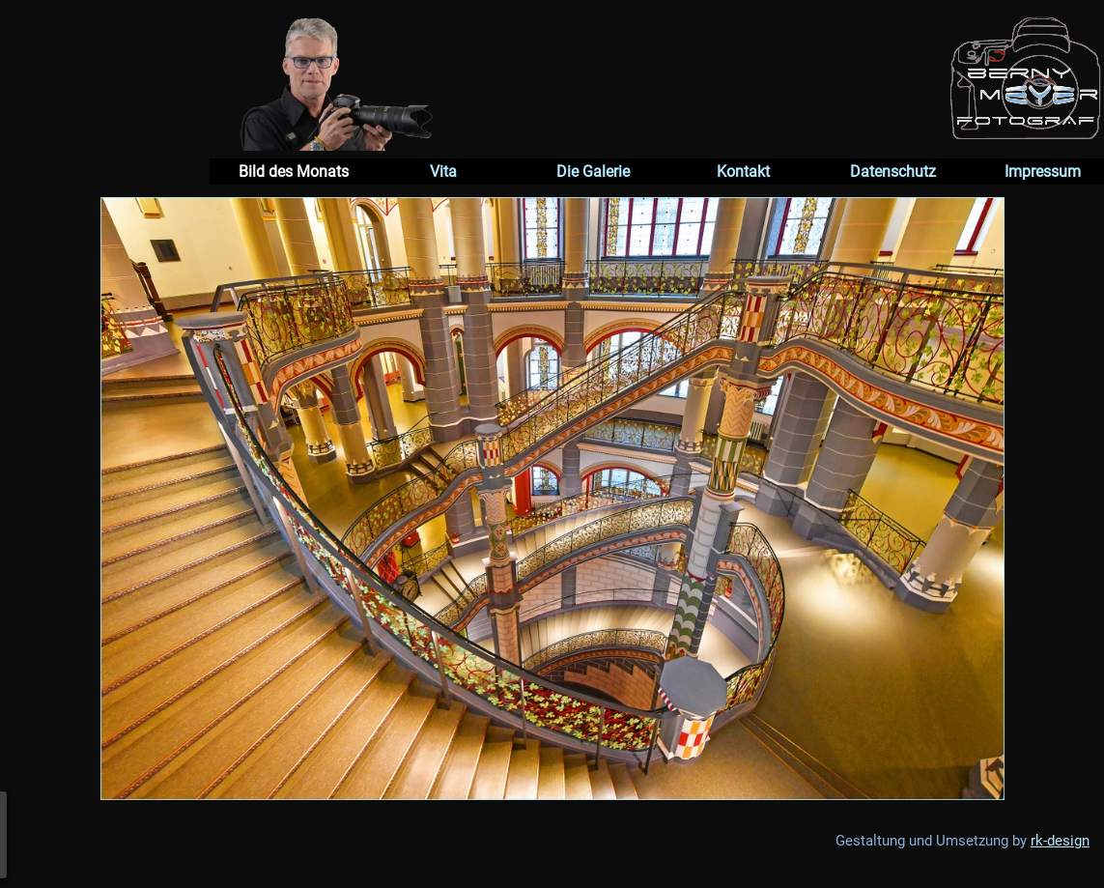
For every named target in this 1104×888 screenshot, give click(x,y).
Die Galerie (593, 171)
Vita (443, 171)
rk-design (1060, 840)
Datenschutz (893, 171)
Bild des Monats (294, 171)
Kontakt (743, 171)
